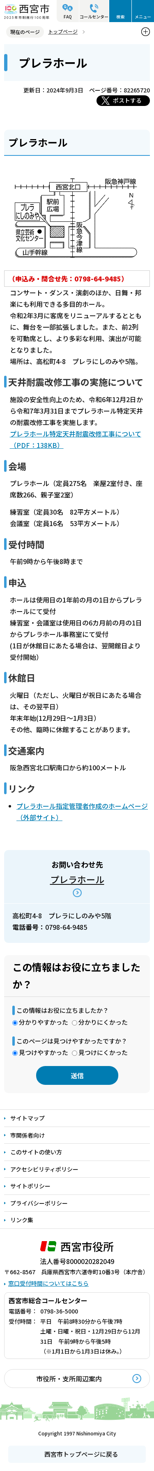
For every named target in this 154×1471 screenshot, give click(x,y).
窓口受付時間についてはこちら (48, 1283)
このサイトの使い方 (36, 1152)
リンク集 (21, 1220)
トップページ (63, 31)
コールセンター (94, 16)
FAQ (68, 16)
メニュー (143, 16)
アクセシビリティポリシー (44, 1169)
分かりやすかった (43, 1022)
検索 (120, 16)
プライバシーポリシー (39, 1203)
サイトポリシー (30, 1186)
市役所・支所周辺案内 (69, 1378)
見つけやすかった (43, 1052)
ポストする (127, 100)
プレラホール (77, 879)
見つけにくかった (103, 1052)
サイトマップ (27, 1118)
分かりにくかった (103, 1022)
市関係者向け (27, 1135)
